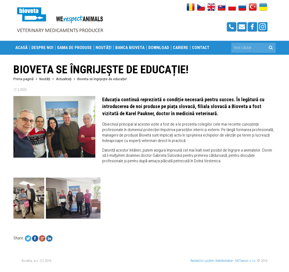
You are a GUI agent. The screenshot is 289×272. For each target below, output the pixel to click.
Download (158, 47)
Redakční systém (202, 261)
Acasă (21, 47)
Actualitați (64, 79)
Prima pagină (23, 79)
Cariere (180, 47)
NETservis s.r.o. (245, 261)
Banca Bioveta (129, 47)
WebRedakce (224, 261)
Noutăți (103, 47)
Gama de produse (74, 47)
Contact (201, 47)
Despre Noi (42, 47)
